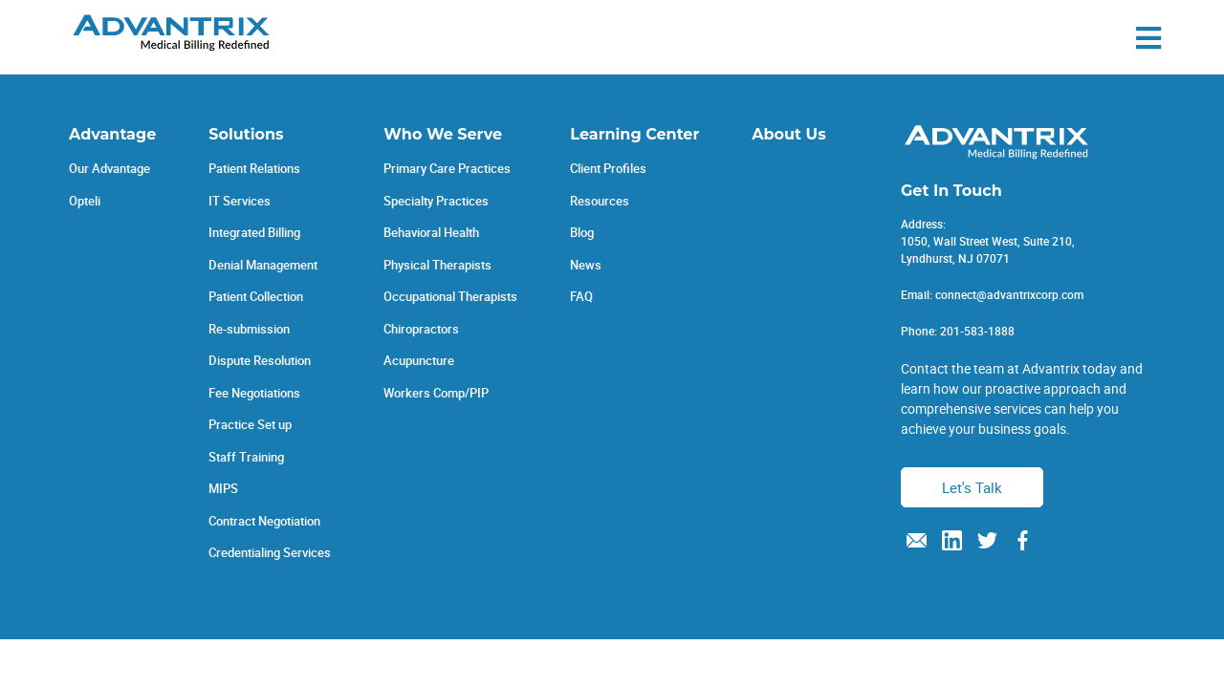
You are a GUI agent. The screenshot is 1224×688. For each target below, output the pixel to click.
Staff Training (246, 456)
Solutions (245, 134)
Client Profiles (608, 168)
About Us (788, 134)
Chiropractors (421, 328)
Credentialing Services (269, 552)
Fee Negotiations (254, 392)
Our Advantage (109, 168)
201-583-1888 (977, 330)
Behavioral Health (431, 232)
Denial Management (262, 264)
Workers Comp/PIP (436, 392)
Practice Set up (250, 424)
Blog (582, 232)
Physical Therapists (437, 264)
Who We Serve (442, 134)
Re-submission (249, 328)
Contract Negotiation (264, 520)
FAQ (581, 296)
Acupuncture (418, 360)
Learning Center (634, 134)
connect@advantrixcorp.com (1009, 294)
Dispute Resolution (259, 360)
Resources (599, 200)
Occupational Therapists (450, 296)
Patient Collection (255, 296)
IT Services (239, 200)
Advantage (112, 134)
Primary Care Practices (447, 168)
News (585, 264)
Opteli (84, 200)
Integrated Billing (254, 232)
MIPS (223, 488)
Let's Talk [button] (972, 487)
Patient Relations (254, 168)
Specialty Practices (436, 200)
